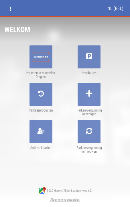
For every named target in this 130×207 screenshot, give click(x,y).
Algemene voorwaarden (65, 200)
